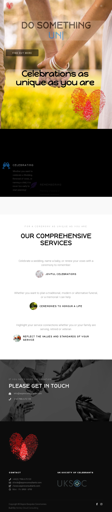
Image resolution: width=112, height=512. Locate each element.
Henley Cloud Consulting (27, 508)
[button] (22, 52)
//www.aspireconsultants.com (24, 486)
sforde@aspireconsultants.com (25, 482)
